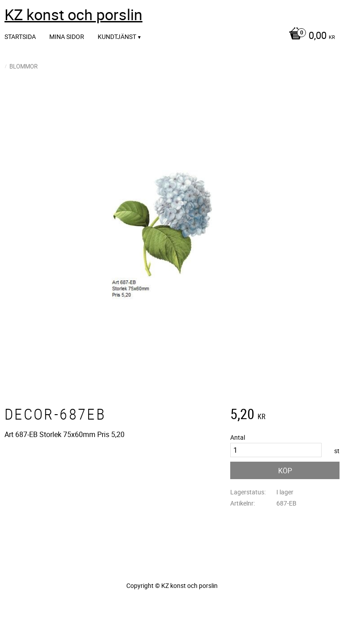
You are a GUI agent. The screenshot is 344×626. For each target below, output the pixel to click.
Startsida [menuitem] (20, 36)
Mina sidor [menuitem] (66, 36)
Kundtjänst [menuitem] (117, 36)
